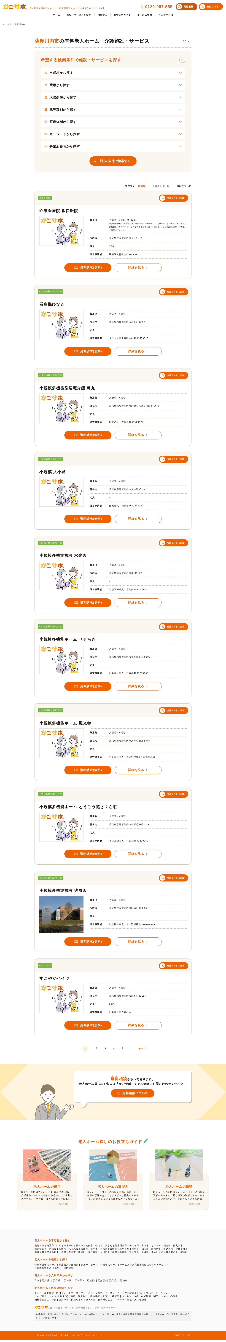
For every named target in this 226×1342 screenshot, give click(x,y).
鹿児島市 (39, 1247)
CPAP (140, 1295)
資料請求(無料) (91, 269)
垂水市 (104, 1251)
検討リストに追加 (175, 200)
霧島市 (79, 1247)
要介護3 (91, 1282)
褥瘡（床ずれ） (79, 1298)
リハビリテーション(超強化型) (51, 1298)
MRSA (121, 1301)
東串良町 (124, 1251)
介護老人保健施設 (69, 1267)
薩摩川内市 (121, 1247)
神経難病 (146, 1298)
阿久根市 (134, 1247)
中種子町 (181, 1251)
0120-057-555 (159, 7)
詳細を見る (136, 269)
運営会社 (54, 1337)
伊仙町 (155, 1254)
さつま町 (156, 1247)
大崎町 (113, 1251)
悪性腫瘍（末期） (100, 1298)
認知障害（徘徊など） (71, 1301)
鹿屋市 (94, 1251)
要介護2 (79, 1282)
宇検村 (113, 1254)
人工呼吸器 (141, 1301)
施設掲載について (69, 1337)
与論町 (184, 1254)
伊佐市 (99, 1247)
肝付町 (135, 1251)
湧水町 (109, 1247)
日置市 (50, 1247)
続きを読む (64, 1206)
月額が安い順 (184, 188)
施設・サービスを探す (79, 15)
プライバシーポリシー (90, 1337)
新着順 (141, 188)
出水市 (145, 1247)
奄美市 (72, 1254)
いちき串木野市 (65, 1247)
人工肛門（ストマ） (75, 1295)
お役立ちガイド (122, 15)
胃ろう (38, 1295)
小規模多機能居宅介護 (47, 1270)
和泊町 (165, 1254)
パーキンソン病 (130, 1298)
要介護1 (68, 1282)
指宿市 (52, 1251)
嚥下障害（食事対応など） (100, 1301)
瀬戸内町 (93, 1254)
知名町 (174, 1254)
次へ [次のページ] (143, 1050)
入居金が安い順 (161, 188)
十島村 (62, 1254)
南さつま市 (41, 1251)
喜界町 (123, 1254)
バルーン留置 (95, 1295)
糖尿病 (116, 1298)
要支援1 (46, 1282)
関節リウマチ (161, 1298)
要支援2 (57, 1282)
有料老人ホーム (109, 1267)
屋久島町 (51, 1254)
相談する (102, 15)
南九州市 (178, 1247)
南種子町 (39, 1254)
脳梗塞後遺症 (42, 1301)
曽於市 (84, 1251)
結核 (129, 1301)
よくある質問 (144, 15)
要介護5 (113, 1282)
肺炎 (54, 1301)
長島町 (167, 1247)
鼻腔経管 (49, 1295)
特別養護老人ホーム (45, 1267)
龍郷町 (82, 1254)
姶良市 (89, 1247)
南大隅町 (156, 1251)
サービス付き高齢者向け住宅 (136, 1267)
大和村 (104, 1254)
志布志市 (73, 1251)
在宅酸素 (130, 1295)
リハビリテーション (157, 1295)
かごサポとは (166, 15)
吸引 (58, 1295)
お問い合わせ (41, 1337)
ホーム (56, 15)
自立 (37, 1282)
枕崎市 (62, 1251)
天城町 (145, 1254)
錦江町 (145, 1251)
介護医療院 (67, 1270)
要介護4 (102, 1282)
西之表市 (168, 1251)
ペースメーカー (113, 1295)
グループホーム (89, 1267)
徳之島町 (134, 1254)
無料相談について (135, 1095)
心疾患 (174, 1298)
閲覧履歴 (188, 6)
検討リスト (213, 6)
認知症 (124, 1282)
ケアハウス (160, 1267)
